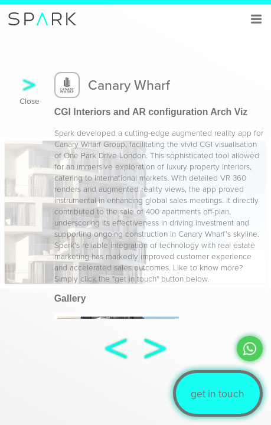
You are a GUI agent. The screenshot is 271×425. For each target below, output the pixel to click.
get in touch (217, 393)
